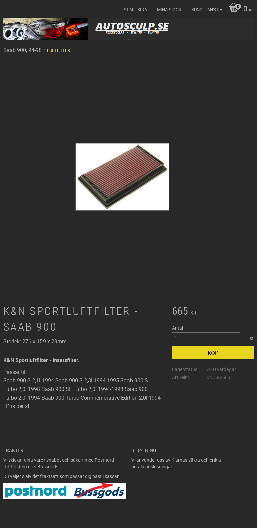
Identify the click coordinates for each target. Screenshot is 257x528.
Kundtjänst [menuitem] (205, 10)
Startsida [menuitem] (135, 10)
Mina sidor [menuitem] (169, 10)
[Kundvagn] (239, 9)
